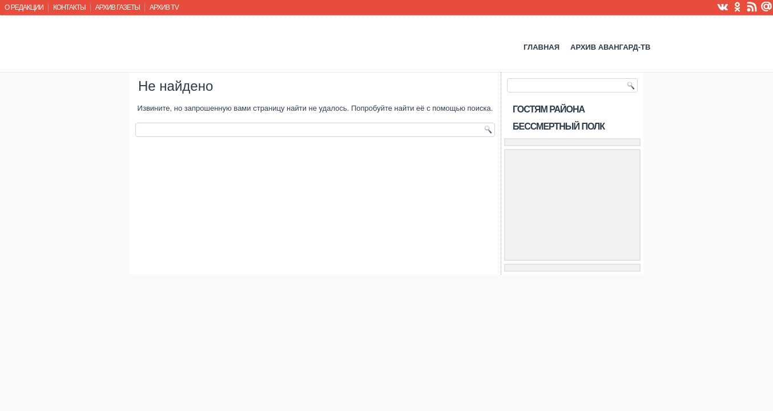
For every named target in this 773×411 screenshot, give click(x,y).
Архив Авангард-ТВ (610, 47)
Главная (541, 47)
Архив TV (164, 7)
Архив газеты (117, 7)
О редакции (24, 7)
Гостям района (549, 109)
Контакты (69, 7)
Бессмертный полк (559, 126)
